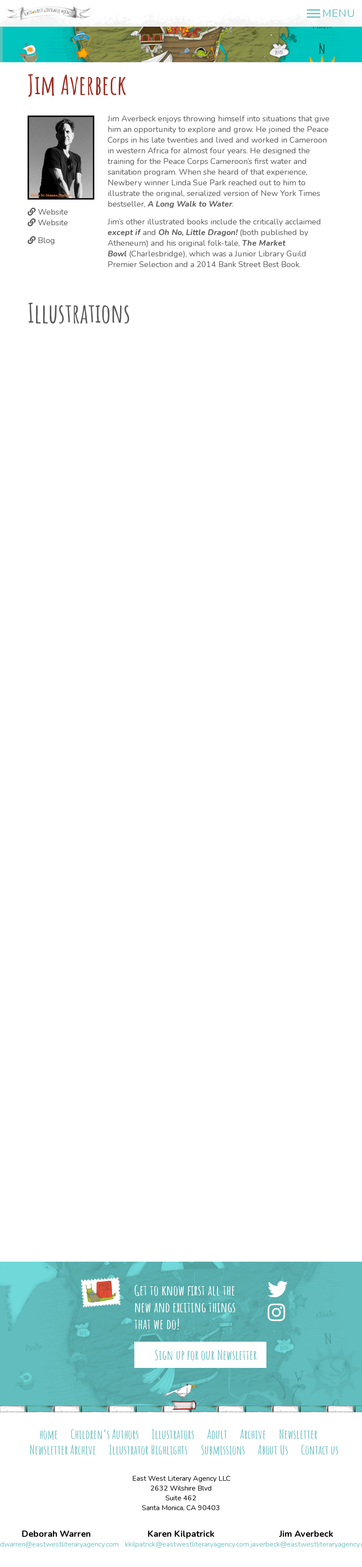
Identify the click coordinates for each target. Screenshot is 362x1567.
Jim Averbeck (306, 1534)
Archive (253, 1434)
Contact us (319, 1450)
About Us (273, 1450)
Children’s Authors (105, 1434)
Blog (46, 240)
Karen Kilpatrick (180, 1534)
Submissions (223, 1450)
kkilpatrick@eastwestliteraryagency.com (187, 1544)
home (48, 1434)
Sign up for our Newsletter (205, 1355)
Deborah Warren (56, 1534)
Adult (217, 1434)
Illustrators (173, 1434)
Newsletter (298, 1434)
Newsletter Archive (62, 1450)
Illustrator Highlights (148, 1450)
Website (53, 212)
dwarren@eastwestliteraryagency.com (59, 1544)
